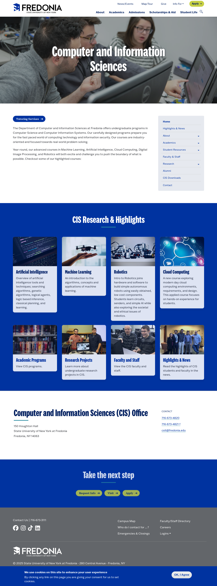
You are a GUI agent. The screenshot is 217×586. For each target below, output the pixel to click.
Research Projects (78, 369)
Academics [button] (169, 142)
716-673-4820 (170, 418)
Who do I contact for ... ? (133, 527)
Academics (116, 12)
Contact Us (20, 520)
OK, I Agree (181, 574)
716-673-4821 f (171, 424)
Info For (177, 3)
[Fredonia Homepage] (37, 8)
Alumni (167, 170)
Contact (167, 185)
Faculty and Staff (126, 369)
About (100, 12)
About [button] (166, 135)
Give (163, 3)
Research (168, 163)
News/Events (125, 3)
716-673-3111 (38, 520)
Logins (164, 533)
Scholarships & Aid (162, 12)
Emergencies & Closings (134, 533)
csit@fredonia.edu (174, 430)
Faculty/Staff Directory (175, 521)
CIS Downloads (172, 177)
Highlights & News (174, 128)
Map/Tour (147, 3)
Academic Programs (31, 369)
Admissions (137, 12)
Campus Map (126, 521)
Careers (165, 527)
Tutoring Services (27, 119)
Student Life (188, 12)
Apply (195, 3)
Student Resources (174, 149)
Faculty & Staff (171, 156)
